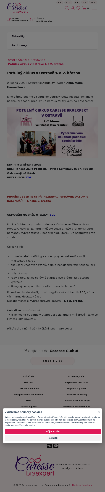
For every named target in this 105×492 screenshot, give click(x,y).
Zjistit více (53, 361)
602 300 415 (20, 21)
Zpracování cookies (27, 425)
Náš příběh (28, 376)
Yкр (93, 2)
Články (22, 59)
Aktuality (18, 36)
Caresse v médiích (29, 388)
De (84, 2)
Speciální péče (28, 406)
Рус (68, 2)
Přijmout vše (52, 431)
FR (76, 2)
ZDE (82, 292)
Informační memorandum (76, 406)
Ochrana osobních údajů (57, 485)
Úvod (11, 59)
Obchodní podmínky (76, 394)
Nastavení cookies (82, 485)
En (60, 2)
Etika (28, 400)
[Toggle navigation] (94, 8)
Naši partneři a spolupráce (28, 394)
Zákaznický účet (76, 376)
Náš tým (28, 382)
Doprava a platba (76, 388)
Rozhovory (19, 45)
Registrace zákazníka (76, 382)
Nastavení (53, 438)
